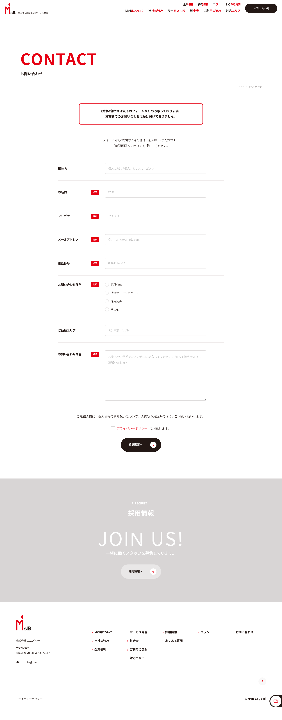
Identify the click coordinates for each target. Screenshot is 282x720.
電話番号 (64, 263)
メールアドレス (68, 239)
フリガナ (64, 216)
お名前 (62, 192)
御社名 (62, 168)
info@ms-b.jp (33, 662)
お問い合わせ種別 (69, 284)
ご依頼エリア (67, 330)
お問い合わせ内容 (69, 354)
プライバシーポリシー (132, 428)
